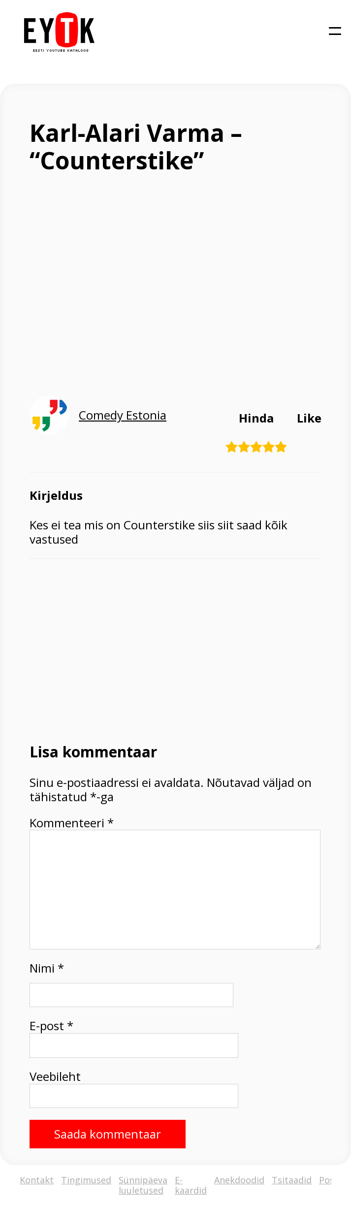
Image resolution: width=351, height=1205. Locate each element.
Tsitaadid (292, 1180)
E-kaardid (191, 1185)
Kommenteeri (72, 823)
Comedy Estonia (122, 415)
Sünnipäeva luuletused (143, 1185)
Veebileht (55, 1077)
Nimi (47, 968)
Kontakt (37, 1180)
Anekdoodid (239, 1180)
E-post (51, 1026)
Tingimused (86, 1180)
